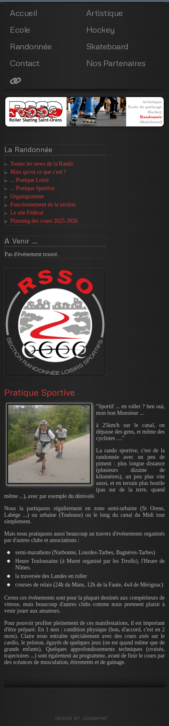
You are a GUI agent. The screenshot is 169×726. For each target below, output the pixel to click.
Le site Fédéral (26, 213)
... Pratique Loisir (29, 180)
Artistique (104, 12)
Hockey (100, 29)
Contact (25, 63)
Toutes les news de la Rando (41, 164)
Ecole (20, 29)
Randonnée (31, 46)
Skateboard (107, 46)
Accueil (23, 12)
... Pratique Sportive (32, 188)
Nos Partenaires (116, 63)
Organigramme (27, 196)
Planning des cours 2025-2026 (44, 221)
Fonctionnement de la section (43, 204)
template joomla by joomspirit (84, 718)
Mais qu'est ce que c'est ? (38, 172)
